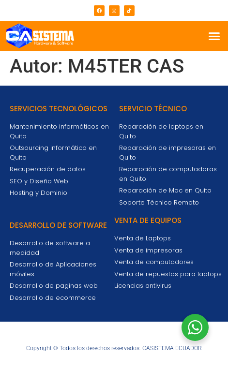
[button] (214, 36)
